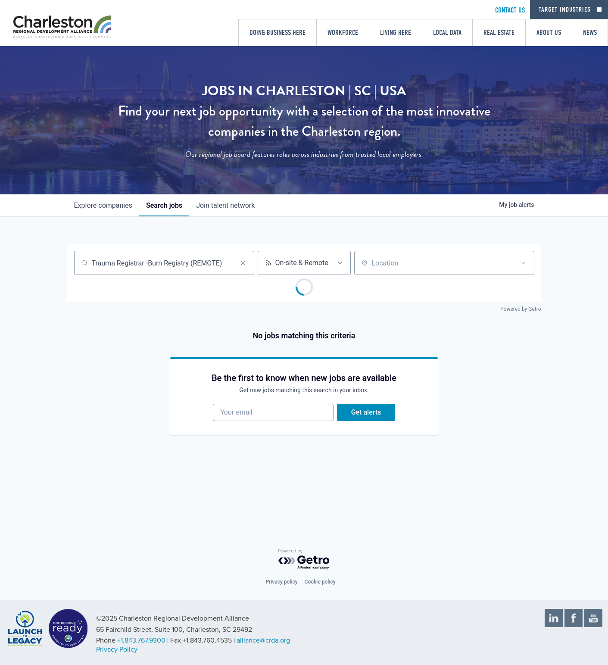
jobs (164, 205)
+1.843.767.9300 (141, 640)
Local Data (447, 32)
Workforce (342, 32)
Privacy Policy (116, 649)
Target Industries (565, 9)
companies (103, 205)
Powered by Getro (520, 309)
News (590, 32)
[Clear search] (243, 262)
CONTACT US (510, 10)
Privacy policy (281, 582)
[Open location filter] (523, 262)
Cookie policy (320, 582)
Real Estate (498, 32)
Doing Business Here (277, 32)
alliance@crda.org (263, 640)
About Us (548, 32)
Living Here (395, 32)
